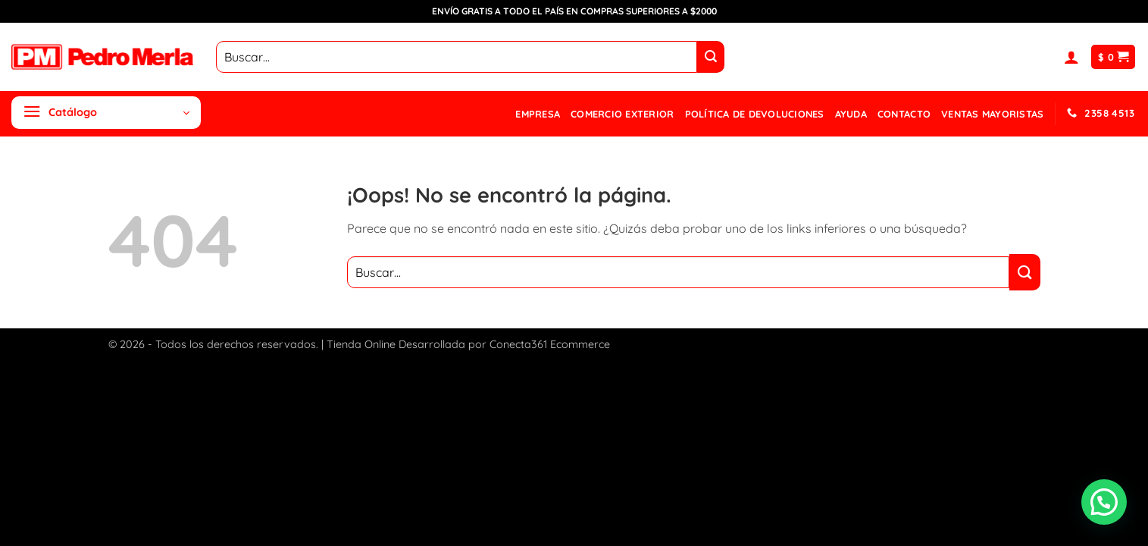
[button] (1071, 57)
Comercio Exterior (622, 114)
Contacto (904, 114)
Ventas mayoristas (992, 114)
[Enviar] (710, 57)
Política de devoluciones (754, 114)
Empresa (537, 114)
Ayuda (851, 114)
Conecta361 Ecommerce (550, 344)
